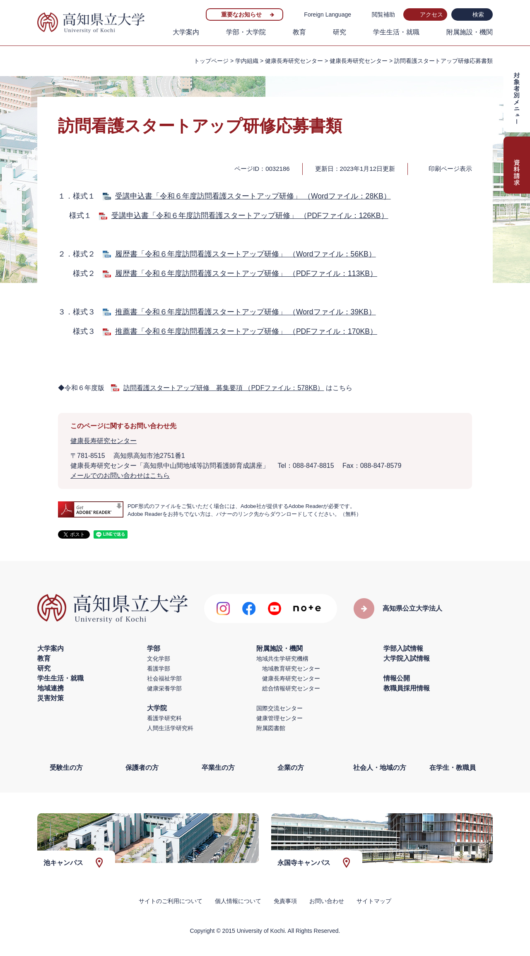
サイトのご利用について (170, 901)
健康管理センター (279, 718)
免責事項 (285, 901)
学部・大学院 (246, 32)
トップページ (211, 61)
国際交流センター (279, 708)
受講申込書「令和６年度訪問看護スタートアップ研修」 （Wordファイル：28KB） (253, 196)
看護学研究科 (164, 718)
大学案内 (186, 32)
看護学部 (158, 668)
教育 (299, 32)
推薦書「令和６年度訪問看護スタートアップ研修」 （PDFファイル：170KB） (246, 331)
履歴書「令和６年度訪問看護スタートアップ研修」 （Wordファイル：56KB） (245, 254)
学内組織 (246, 61)
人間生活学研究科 (170, 728)
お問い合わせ (326, 901)
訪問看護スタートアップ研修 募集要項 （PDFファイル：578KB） (223, 387)
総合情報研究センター (291, 688)
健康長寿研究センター (359, 61)
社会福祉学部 (164, 678)
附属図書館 (270, 728)
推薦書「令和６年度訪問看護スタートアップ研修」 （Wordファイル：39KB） (245, 312)
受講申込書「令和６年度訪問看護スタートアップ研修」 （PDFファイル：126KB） (249, 215)
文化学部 (158, 658)
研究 (339, 32)
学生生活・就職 (396, 32)
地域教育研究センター (291, 668)
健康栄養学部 (164, 688)
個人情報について (238, 901)
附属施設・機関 (469, 32)
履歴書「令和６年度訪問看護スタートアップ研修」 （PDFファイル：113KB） (246, 273)
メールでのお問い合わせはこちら (120, 475)
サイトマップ (374, 901)
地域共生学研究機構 (282, 658)
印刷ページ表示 (450, 168)
